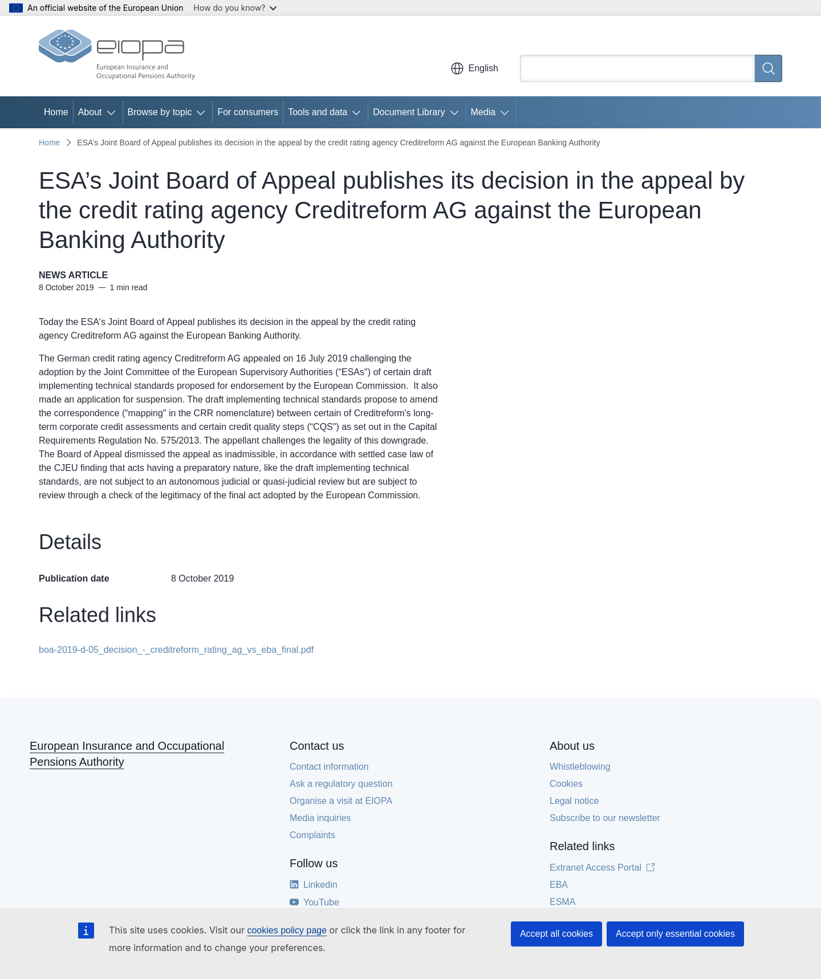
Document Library (409, 112)
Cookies (566, 784)
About (90, 112)
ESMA (562, 902)
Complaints (312, 835)
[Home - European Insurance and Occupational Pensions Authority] (117, 56)
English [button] (474, 68)
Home (56, 112)
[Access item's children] (113, 112)
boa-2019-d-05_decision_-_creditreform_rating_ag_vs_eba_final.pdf (176, 650)
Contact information (329, 766)
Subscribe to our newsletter (605, 818)
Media (483, 112)
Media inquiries (320, 818)
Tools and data (317, 112)
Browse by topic (160, 112)
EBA (559, 884)
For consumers (247, 112)
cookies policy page (287, 930)
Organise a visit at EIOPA (341, 801)
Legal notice (574, 801)
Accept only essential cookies (675, 934)
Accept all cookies (556, 934)
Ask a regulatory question (341, 784)
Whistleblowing (580, 766)
